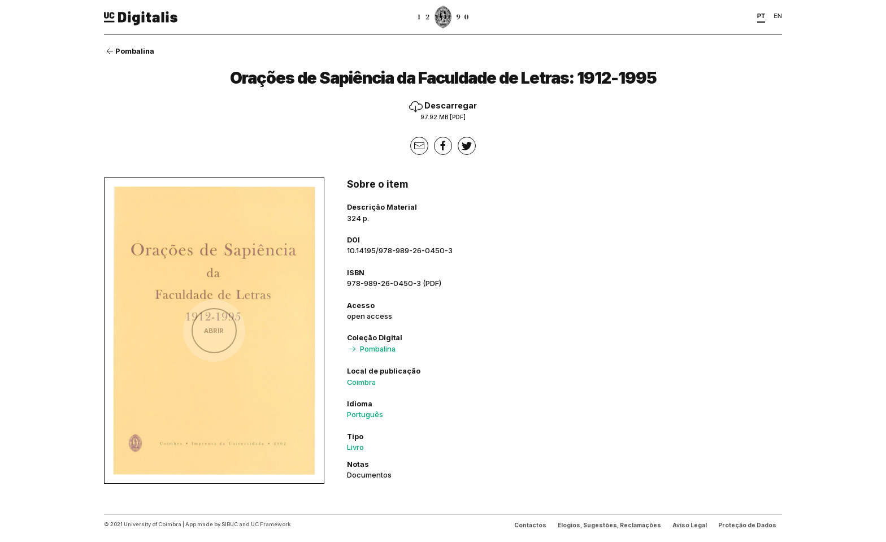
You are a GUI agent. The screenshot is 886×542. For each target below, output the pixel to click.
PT (761, 16)
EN (778, 16)
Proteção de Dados (747, 525)
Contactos (530, 525)
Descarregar (443, 110)
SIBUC (230, 524)
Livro (355, 447)
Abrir (214, 331)
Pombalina (129, 50)
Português (365, 414)
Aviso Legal (689, 525)
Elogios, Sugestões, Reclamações (609, 525)
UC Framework (270, 524)
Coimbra (361, 382)
